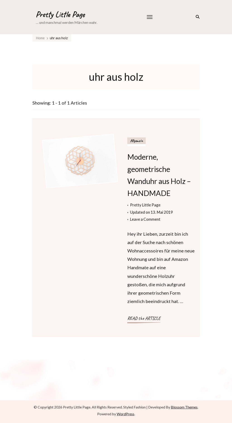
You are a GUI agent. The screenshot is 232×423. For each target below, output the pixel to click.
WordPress (125, 414)
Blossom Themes (184, 407)
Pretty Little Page (60, 14)
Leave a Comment (145, 219)
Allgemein (136, 140)
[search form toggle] (197, 16)
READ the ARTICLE (143, 318)
